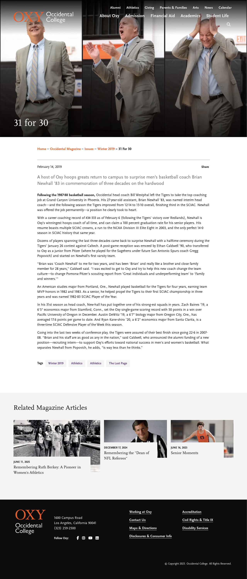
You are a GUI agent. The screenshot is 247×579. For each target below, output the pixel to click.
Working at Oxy (140, 512)
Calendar (225, 8)
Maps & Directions (143, 528)
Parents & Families (173, 8)
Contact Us (137, 520)
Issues (89, 149)
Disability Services (195, 528)
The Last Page (118, 363)
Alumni (115, 8)
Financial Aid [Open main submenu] (163, 16)
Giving (149, 8)
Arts (196, 8)
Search (228, 24)
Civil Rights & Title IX (197, 520)
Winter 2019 (106, 149)
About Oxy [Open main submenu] (109, 16)
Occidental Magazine (65, 149)
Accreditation (191, 512)
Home (41, 149)
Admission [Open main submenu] (135, 16)
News (209, 8)
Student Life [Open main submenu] (217, 16)
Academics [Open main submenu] (190, 16)
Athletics (132, 8)
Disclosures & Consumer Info (150, 536)
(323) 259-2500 (65, 528)
